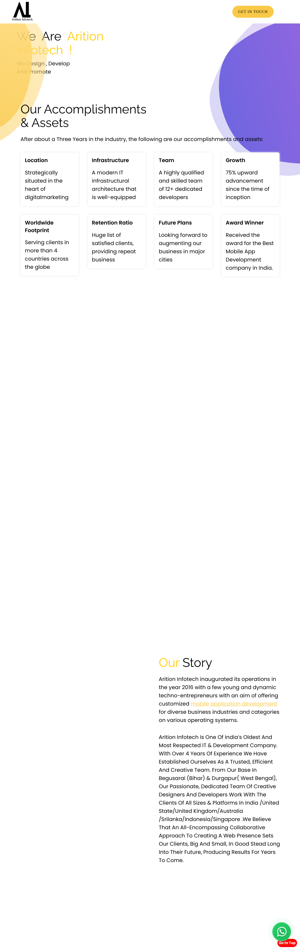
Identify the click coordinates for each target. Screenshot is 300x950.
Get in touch (253, 11)
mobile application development (234, 704)
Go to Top (287, 942)
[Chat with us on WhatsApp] (281, 931)
